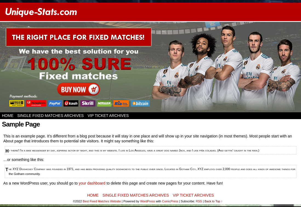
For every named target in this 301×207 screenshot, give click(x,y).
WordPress (147, 201)
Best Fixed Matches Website (102, 201)
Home (7, 115)
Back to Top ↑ (214, 201)
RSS (199, 201)
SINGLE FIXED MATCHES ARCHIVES (50, 115)
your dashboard (92, 183)
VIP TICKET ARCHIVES (108, 115)
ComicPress (170, 201)
